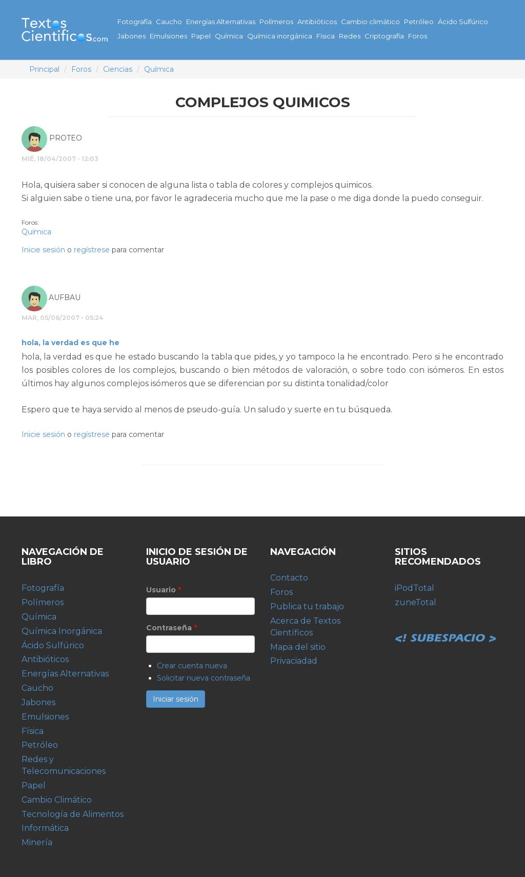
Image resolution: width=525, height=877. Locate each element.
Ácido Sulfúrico (463, 21)
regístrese (92, 249)
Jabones (131, 36)
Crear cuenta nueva (192, 665)
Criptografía (384, 36)
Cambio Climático (57, 800)
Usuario (163, 589)
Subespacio (446, 626)
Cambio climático (370, 21)
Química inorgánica (279, 36)
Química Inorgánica (62, 631)
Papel (201, 36)
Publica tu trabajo (307, 606)
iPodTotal (414, 588)
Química (229, 36)
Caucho (169, 21)
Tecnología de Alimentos (73, 814)
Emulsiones (168, 36)
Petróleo (419, 21)
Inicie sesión (43, 249)
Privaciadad (293, 661)
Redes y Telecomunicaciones (64, 765)
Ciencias (117, 69)
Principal (44, 69)
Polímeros (276, 21)
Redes (349, 36)
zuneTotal (415, 602)
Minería (37, 842)
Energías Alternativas (220, 21)
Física (325, 36)
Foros (417, 36)
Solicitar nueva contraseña (203, 678)
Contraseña (171, 627)
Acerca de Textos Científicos (305, 626)
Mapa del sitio (298, 647)
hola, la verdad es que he (70, 342)
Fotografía (134, 21)
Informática (45, 828)
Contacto (289, 578)
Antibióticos (317, 21)
